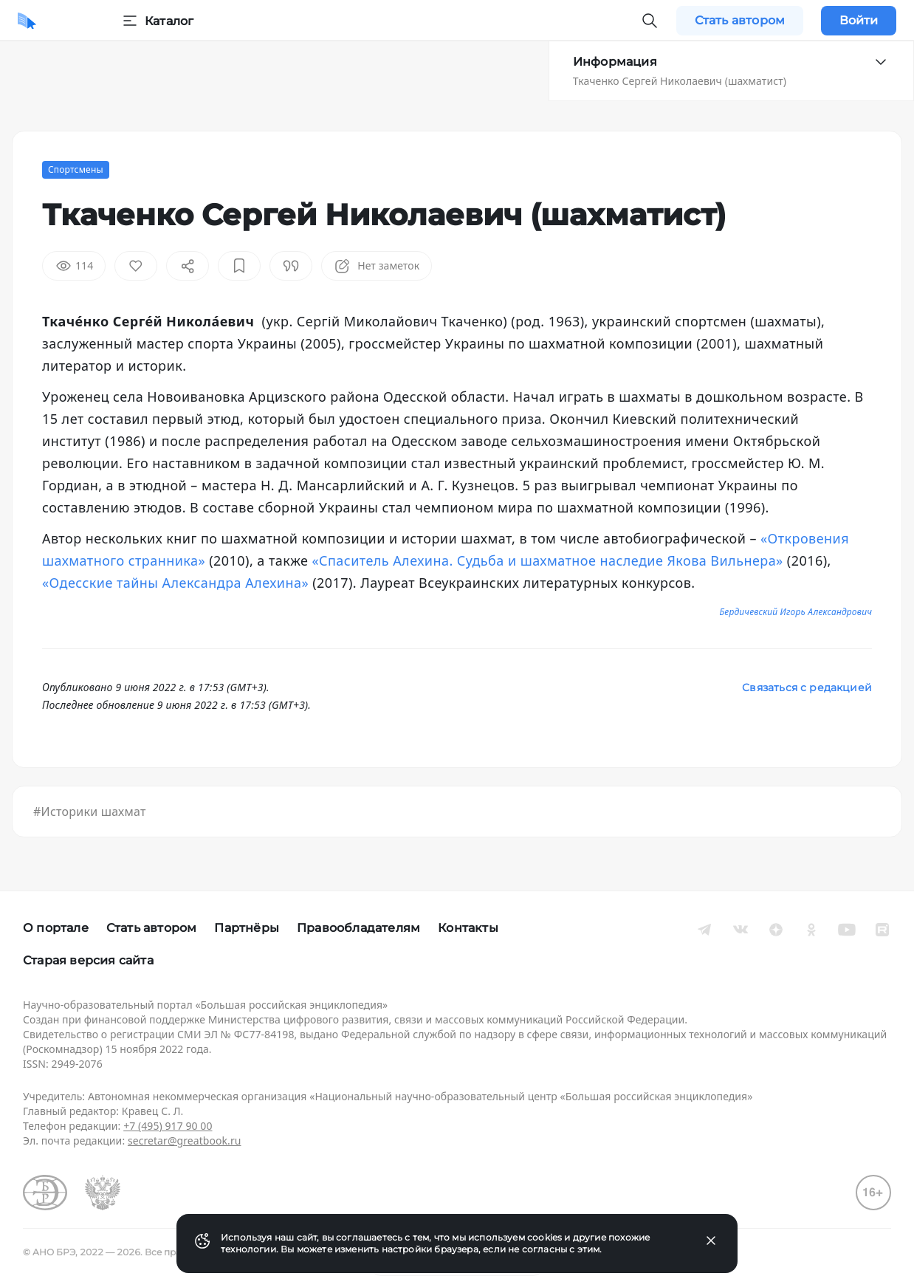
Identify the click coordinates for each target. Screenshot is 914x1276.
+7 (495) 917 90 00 (167, 1126)
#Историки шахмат (89, 811)
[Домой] (27, 20)
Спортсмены (75, 169)
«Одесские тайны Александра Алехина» (175, 582)
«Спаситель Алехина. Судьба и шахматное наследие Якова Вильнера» (547, 560)
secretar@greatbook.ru (184, 1140)
